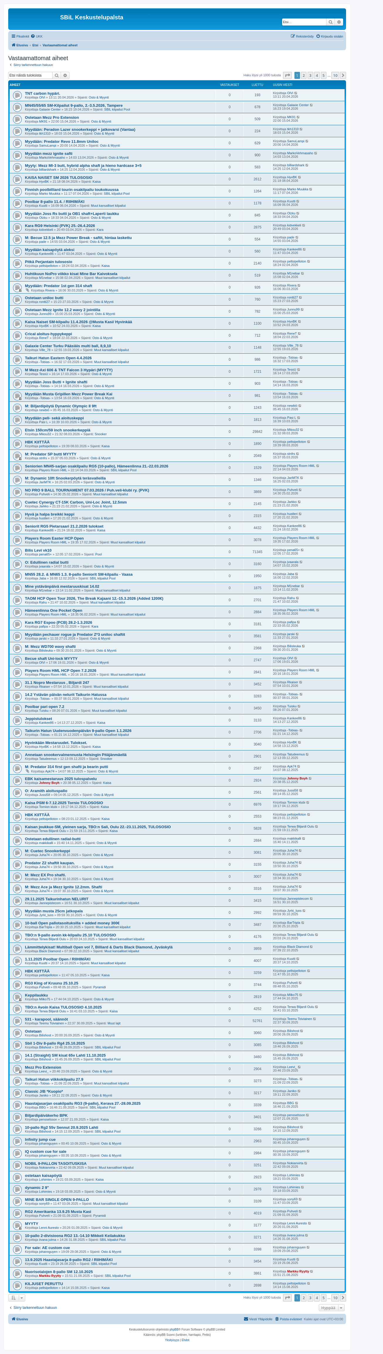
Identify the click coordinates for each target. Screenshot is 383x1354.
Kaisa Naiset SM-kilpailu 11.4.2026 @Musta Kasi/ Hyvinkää (78, 322)
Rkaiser (44, 686)
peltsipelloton (48, 265)
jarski (43, 638)
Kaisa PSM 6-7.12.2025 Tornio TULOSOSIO (64, 803)
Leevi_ (43, 1071)
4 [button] (317, 75)
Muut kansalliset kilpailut (108, 205)
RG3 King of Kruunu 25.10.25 (51, 983)
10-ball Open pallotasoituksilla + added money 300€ (72, 923)
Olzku (43, 217)
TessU (43, 374)
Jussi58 (44, 795)
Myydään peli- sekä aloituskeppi (54, 418)
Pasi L (43, 422)
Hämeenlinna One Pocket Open (53, 610)
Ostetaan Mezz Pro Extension (52, 117)
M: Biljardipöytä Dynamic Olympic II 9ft (60, 406)
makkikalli (46, 843)
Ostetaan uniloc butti (44, 298)
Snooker (101, 434)
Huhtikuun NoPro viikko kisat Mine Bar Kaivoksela (71, 274)
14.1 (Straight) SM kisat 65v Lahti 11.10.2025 (65, 1055)
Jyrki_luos (46, 915)
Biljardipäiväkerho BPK (46, 1115)
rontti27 (44, 302)
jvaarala (44, 566)
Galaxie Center (49, 109)
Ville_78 (44, 350)
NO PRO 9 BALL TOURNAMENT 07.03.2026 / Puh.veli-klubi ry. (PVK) (87, 490)
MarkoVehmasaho (52, 157)
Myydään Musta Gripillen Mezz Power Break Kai (68, 394)
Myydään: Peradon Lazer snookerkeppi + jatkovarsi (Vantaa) (80, 129)
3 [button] (310, 75)
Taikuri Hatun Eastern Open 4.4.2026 (58, 358)
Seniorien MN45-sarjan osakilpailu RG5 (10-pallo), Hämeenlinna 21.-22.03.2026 (96, 466)
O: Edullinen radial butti (47, 562)
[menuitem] (36, 36)
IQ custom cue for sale (45, 1151)
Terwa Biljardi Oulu (52, 831)
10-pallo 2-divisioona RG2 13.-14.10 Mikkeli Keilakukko (75, 1235)
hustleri (44, 518)
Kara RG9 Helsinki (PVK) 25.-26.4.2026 (60, 225)
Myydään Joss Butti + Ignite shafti (56, 382)
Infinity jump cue (40, 1139)
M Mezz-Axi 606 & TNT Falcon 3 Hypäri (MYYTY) (69, 370)
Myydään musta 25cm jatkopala (54, 911)
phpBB (174, 1329)
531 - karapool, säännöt (46, 1019)
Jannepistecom (50, 903)
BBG (42, 1107)
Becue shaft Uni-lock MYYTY (51, 658)
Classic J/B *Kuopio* (44, 1091)
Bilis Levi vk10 (38, 550)
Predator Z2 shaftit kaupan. (50, 863)
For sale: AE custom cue (47, 1247)
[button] (287, 75)
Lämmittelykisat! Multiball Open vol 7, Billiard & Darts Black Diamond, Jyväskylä (99, 947)
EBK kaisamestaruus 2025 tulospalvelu (61, 779)
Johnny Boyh (49, 782)
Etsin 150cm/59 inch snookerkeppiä (57, 430)
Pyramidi (99, 987)
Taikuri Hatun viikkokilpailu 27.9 (54, 1079)
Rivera (50, 290)
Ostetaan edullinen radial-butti (53, 839)
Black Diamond (50, 951)
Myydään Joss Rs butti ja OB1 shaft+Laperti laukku (72, 213)
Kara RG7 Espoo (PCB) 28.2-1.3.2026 (58, 622)
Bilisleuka (45, 650)
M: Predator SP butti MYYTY (51, 454)
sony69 (44, 1203)
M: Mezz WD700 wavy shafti (50, 646)
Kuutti (43, 205)
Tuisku (43, 710)
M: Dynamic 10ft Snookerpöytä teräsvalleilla (65, 478)
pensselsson (48, 1119)
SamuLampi (47, 145)
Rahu (43, 602)
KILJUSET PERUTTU (44, 1284)
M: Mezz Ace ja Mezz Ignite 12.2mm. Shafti (63, 887)
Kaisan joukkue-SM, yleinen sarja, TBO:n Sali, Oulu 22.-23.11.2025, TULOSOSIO (98, 827)
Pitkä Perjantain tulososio (48, 262)
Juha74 (44, 855)
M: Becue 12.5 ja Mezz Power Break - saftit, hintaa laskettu (78, 237)
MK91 (43, 121)
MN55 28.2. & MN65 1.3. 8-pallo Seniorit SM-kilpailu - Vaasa (79, 574)
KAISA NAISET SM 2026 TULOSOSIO (58, 177)
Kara (100, 229)
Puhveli (44, 494)
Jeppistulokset (38, 718)
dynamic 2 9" (37, 1187)
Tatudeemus (48, 758)
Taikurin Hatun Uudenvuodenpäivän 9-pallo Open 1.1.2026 (78, 730)
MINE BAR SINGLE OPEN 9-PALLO (57, 1199)
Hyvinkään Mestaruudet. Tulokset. (56, 742)
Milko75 (44, 999)
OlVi (42, 97)
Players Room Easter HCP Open (54, 538)
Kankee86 (46, 253)
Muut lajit (114, 1023)
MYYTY (31, 1223)
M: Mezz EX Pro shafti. (45, 875)
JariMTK (45, 482)
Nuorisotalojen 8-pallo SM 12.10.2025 (59, 1272)
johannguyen (48, 1143)
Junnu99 (45, 314)
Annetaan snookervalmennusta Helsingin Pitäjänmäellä (76, 755)
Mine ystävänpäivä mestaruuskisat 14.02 (62, 586)
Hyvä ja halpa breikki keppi (49, 514)
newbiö (44, 410)
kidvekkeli (46, 229)
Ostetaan (33, 1031)
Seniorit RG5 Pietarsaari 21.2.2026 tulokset (64, 526)
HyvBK (44, 181)
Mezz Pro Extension (43, 1067)
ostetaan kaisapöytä (43, 1175)
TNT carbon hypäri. (42, 93)
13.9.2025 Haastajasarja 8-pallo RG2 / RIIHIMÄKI (69, 1260)
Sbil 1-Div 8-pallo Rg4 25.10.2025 (55, 1043)
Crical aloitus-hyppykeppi (48, 334)
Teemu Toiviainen (51, 1023)
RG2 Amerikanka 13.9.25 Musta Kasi (58, 1211)
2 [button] (304, 75)
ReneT (44, 338)
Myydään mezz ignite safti (48, 153)
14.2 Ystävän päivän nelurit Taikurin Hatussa (65, 694)
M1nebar (45, 277)
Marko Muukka (49, 193)
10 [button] (335, 75)
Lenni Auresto (49, 1227)
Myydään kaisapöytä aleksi (49, 250)
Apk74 (49, 771)
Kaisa (97, 181)
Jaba (42, 578)
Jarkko (43, 506)
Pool (98, 554)
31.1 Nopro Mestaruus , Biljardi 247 (57, 682)
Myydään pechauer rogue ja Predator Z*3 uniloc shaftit (75, 634)
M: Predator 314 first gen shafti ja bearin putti (66, 767)
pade (42, 241)
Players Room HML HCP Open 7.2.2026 (60, 670)
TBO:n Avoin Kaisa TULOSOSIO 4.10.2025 (63, 1007)
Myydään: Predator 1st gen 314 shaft (58, 286)
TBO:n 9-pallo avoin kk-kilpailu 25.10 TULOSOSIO (70, 935)
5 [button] (324, 75)
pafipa (43, 626)
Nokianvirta (47, 1167)
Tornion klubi (48, 807)
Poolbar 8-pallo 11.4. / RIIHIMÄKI (54, 201)
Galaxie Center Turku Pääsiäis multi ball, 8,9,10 (68, 346)
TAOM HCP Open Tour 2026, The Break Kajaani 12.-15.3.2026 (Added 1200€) (94, 598)
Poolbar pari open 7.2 (44, 706)
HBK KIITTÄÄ (37, 442)
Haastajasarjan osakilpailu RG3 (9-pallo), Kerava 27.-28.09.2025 (82, 1103)
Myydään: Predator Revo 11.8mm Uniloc (62, 141)
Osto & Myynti (99, 97)
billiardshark (47, 169)
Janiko (43, 1095)
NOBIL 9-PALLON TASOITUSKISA (56, 1163)
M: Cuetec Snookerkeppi (47, 851)
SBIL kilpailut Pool (117, 109)
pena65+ (45, 554)
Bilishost (45, 1035)
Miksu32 (45, 434)
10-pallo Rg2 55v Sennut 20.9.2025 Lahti (61, 1127)
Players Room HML (53, 470)
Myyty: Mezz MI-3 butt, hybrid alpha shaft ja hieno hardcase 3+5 (83, 165)
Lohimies (45, 1179)
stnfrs (43, 458)
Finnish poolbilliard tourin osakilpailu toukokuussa (71, 189)
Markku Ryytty (50, 1275)
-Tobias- (44, 362)
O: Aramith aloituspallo (46, 791)
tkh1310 (44, 133)
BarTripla (45, 927)
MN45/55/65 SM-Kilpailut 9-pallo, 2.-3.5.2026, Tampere (74, 105)
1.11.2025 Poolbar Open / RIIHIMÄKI (58, 959)
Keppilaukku (36, 995)
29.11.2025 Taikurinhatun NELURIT (57, 899)
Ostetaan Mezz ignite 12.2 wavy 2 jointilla (62, 310)
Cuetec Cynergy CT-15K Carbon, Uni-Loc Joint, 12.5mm (76, 502)
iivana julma (47, 1239)
